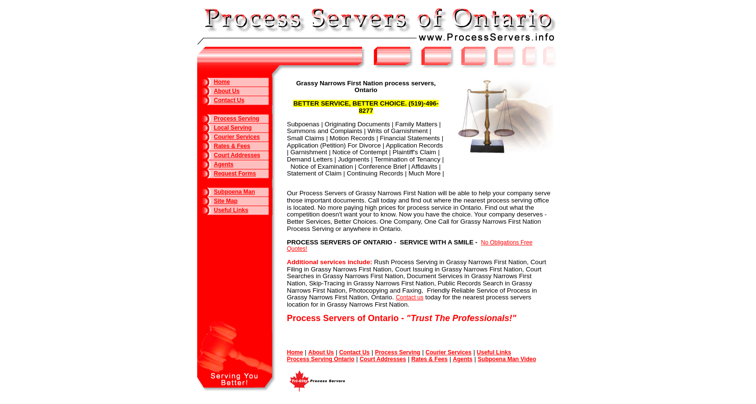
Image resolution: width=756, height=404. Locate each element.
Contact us (409, 297)
